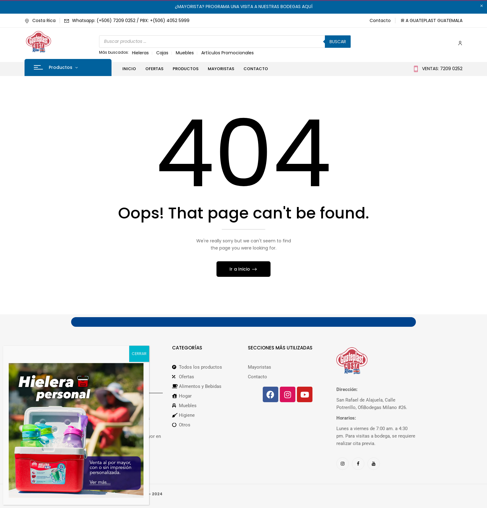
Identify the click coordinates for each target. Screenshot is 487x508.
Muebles (185, 53)
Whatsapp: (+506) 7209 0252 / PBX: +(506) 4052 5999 (130, 20)
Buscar (338, 41)
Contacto (380, 20)
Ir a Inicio (240, 269)
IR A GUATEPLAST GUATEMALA (431, 20)
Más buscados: (114, 52)
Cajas (162, 53)
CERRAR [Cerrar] (139, 353)
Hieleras (140, 53)
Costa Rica (40, 20)
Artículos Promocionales (227, 53)
